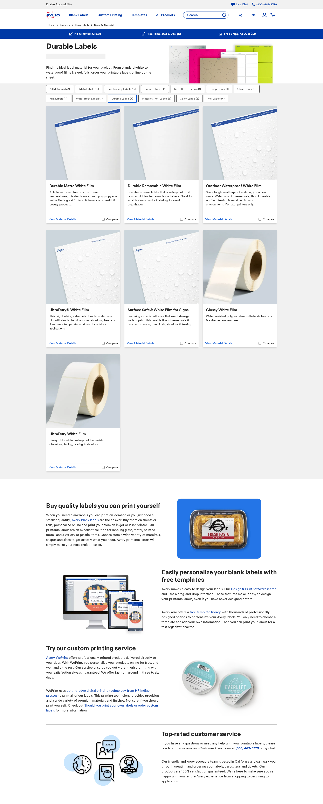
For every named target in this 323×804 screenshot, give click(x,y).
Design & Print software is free (253, 589)
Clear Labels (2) (246, 88)
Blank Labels (82, 25)
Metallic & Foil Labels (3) (156, 98)
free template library (205, 612)
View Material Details (62, 219)
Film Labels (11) (58, 98)
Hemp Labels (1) (219, 88)
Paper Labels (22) (155, 88)
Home (51, 25)
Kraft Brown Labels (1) (187, 88)
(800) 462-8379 (247, 748)
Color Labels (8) (189, 98)
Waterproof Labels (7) (89, 98)
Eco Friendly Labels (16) (122, 88)
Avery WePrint (57, 658)
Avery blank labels (85, 520)
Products (65, 25)
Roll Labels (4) (216, 98)
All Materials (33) (60, 88)
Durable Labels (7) (122, 98)
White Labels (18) (88, 88)
